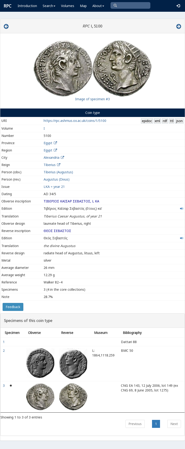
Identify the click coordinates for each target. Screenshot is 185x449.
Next (174, 424)
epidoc (147, 121)
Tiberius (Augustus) (58, 172)
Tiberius (50, 165)
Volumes (67, 6)
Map (83, 6)
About (98, 6)
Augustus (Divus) (57, 179)
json (179, 121)
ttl (171, 121)
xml (157, 121)
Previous (135, 424)
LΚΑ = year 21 (54, 186)
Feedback (13, 307)
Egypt (48, 143)
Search (49, 6)
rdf (165, 121)
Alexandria (51, 157)
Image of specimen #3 (92, 99)
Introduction (27, 6)
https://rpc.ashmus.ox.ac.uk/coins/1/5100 (75, 120)
